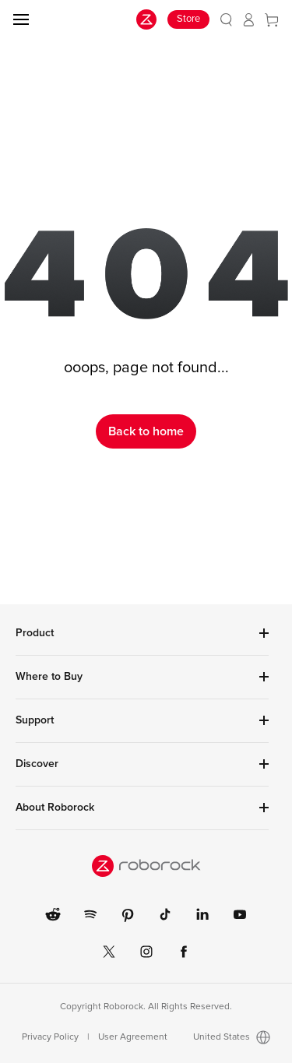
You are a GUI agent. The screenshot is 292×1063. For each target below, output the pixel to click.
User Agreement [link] (132, 1037)
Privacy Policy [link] (50, 1037)
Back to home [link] (146, 431)
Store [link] (188, 19)
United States (231, 1037)
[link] (226, 19)
